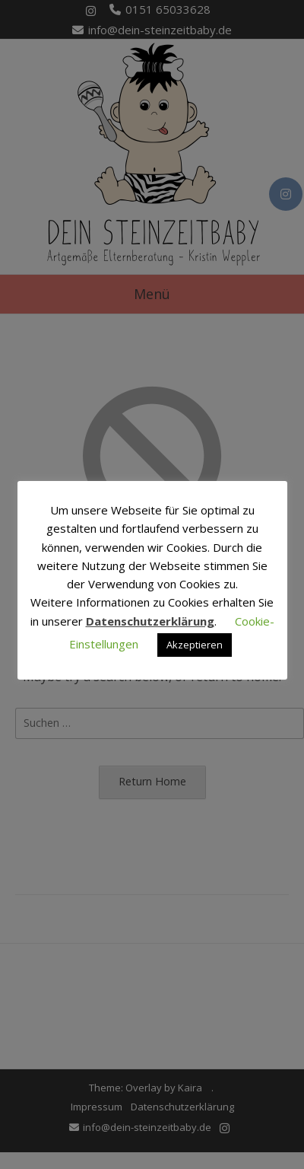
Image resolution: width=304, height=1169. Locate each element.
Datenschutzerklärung (150, 621)
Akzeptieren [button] (194, 644)
